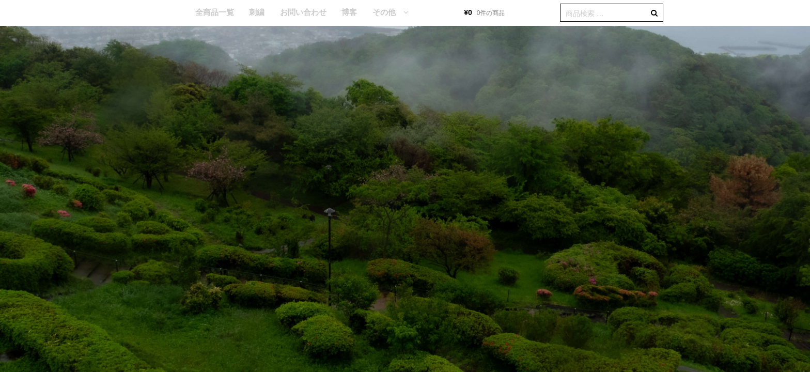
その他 (384, 12)
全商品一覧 (214, 12)
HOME (172, 13)
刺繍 (256, 12)
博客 (349, 12)
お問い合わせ (303, 12)
